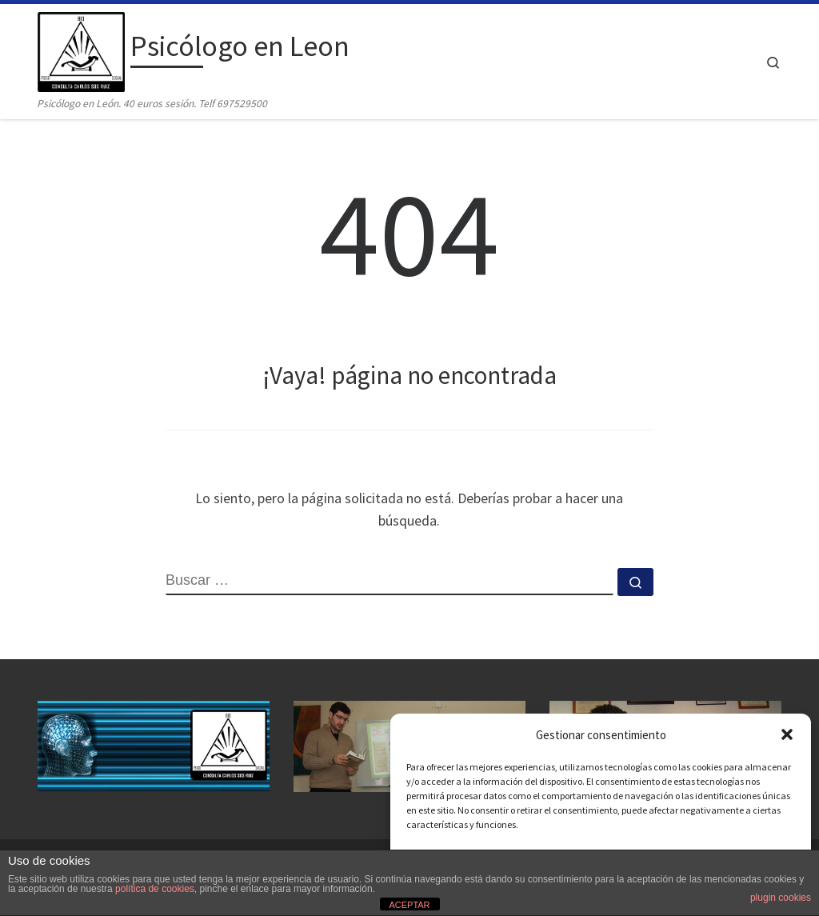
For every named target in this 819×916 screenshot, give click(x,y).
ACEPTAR (409, 905)
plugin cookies (780, 897)
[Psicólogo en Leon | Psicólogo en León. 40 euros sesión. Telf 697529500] (81, 49)
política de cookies (154, 888)
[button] (787, 734)
